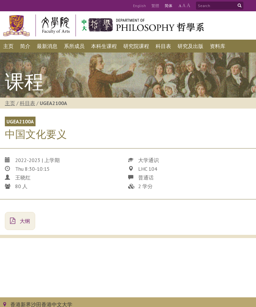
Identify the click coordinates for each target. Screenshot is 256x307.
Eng (139, 5)
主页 (10, 103)
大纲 (20, 221)
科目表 (27, 103)
